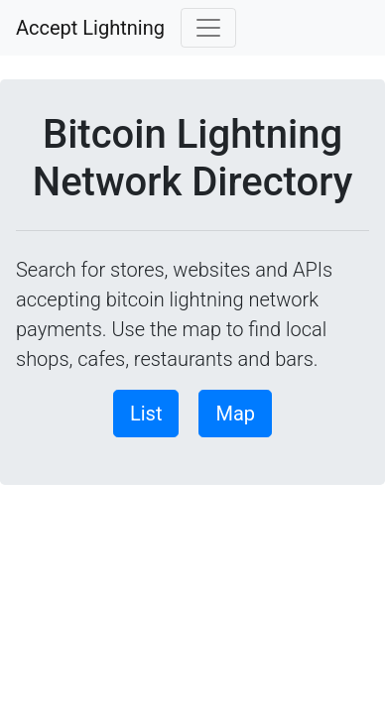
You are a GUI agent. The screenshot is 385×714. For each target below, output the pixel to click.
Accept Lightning (90, 28)
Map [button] (235, 413)
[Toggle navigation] (208, 28)
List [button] (146, 413)
